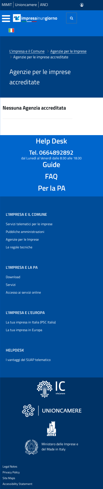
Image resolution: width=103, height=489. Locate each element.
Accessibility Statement (17, 483)
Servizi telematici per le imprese (29, 223)
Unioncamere (26, 5)
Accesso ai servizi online (23, 292)
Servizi (11, 284)
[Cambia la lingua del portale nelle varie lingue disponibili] (11, 30)
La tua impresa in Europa (24, 329)
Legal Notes (10, 466)
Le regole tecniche (19, 247)
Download (13, 276)
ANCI (44, 5)
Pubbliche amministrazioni (25, 231)
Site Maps (9, 478)
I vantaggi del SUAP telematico (28, 359)
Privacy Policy (11, 472)
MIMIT (7, 5)
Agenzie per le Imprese (22, 239)
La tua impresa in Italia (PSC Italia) (31, 322)
